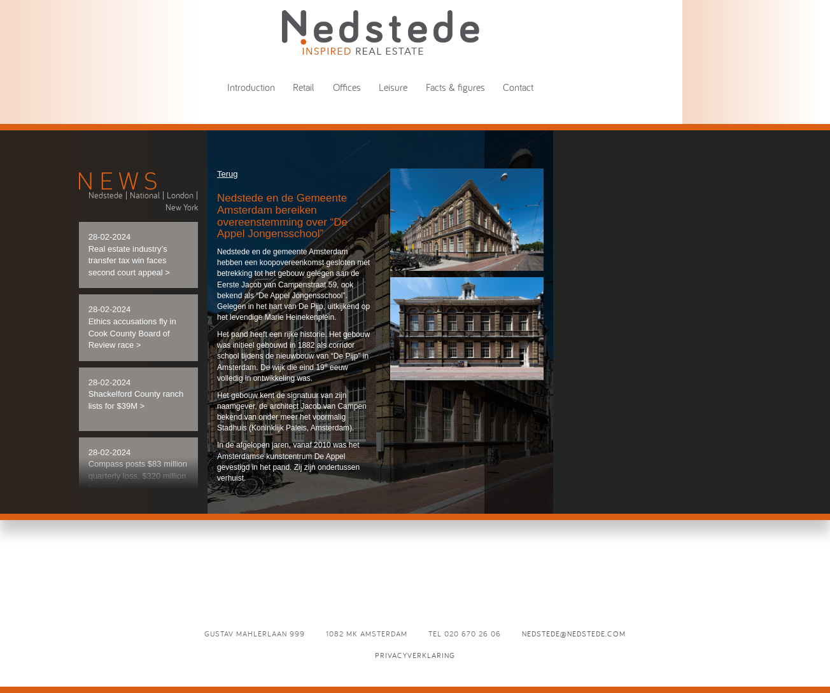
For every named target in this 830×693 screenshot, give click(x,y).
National (145, 195)
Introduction (251, 87)
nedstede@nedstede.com (574, 633)
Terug (227, 174)
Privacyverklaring (415, 655)
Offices (347, 87)
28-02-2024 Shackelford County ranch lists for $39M (136, 394)
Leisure (393, 87)
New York (181, 207)
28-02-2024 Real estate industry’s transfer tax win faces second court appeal (129, 254)
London (180, 195)
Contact (518, 87)
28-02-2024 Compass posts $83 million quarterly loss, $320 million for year (137, 470)
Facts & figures (455, 87)
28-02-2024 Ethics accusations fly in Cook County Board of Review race (132, 327)
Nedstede (105, 195)
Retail (303, 87)
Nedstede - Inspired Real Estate (380, 32)
